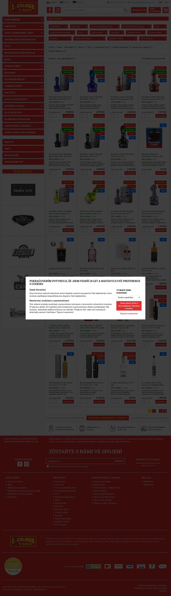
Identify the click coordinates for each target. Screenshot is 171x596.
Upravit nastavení (129, 313)
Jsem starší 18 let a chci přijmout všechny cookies (129, 306)
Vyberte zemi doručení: (123, 291)
